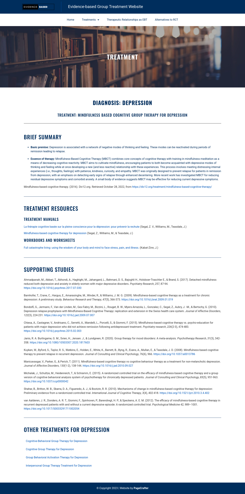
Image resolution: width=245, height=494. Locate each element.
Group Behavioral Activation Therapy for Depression (57, 457)
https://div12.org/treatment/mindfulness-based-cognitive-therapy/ (172, 186)
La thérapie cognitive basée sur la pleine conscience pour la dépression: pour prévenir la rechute (81, 226)
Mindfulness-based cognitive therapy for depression (55, 233)
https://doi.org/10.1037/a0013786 (174, 354)
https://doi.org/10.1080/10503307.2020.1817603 (60, 342)
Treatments (90, 20)
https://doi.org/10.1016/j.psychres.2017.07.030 (52, 288)
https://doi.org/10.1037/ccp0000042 (46, 381)
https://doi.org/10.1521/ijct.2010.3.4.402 (184, 393)
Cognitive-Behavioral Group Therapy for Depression (56, 441)
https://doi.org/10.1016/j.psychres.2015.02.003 (52, 331)
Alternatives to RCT (166, 19)
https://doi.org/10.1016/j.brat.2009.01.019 (147, 299)
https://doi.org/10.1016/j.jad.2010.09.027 (108, 365)
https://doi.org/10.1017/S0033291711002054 (51, 408)
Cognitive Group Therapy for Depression (50, 449)
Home (70, 19)
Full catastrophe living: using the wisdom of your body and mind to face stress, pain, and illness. (81, 247)
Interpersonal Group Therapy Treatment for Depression (59, 465)
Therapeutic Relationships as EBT (127, 19)
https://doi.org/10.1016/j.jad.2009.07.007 (69, 315)
